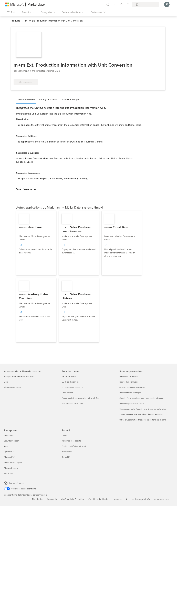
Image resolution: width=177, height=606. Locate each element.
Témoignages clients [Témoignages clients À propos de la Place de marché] (12, 387)
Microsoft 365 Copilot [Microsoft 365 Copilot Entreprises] (13, 462)
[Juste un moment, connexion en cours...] (167, 4)
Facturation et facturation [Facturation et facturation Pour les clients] (72, 403)
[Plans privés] (128, 4)
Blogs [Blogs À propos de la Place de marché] (6, 382)
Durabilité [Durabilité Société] (66, 457)
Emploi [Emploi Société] (64, 435)
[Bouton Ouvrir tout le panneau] (11, 12)
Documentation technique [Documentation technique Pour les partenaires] (130, 392)
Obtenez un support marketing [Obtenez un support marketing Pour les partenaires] (131, 387)
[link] (36, 243)
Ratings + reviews (48, 99)
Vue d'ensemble (26, 99)
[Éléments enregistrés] (121, 4)
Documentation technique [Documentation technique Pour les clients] (72, 387)
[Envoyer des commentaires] (108, 4)
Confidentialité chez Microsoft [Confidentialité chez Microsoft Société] (74, 446)
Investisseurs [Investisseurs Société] (67, 451)
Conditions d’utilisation (98, 499)
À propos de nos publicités (138, 499)
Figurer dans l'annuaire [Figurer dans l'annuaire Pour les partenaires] (128, 382)
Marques (117, 499)
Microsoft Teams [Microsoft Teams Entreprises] (11, 468)
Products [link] (15, 20)
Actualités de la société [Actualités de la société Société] (71, 440)
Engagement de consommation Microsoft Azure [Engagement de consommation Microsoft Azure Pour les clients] (81, 398)
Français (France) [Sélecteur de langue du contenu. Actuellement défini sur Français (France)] (16, 482)
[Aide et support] (114, 4)
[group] (21, 244)
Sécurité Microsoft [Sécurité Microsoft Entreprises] (11, 440)
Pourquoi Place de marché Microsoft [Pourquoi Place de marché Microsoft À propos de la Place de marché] (19, 376)
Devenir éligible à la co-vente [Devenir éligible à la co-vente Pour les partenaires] (131, 403)
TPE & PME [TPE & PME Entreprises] (8, 473)
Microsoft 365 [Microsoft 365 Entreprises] (9, 457)
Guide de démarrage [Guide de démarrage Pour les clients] (70, 382)
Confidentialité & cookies (72, 499)
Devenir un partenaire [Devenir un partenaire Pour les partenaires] (128, 376)
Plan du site (37, 499)
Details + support (71, 99)
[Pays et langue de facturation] (145, 4)
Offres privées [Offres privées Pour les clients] (67, 392)
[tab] (27, 99)
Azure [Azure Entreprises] (6, 446)
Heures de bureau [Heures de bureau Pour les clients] (69, 376)
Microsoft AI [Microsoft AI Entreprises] (9, 435)
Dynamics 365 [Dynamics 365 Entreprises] (10, 451)
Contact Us (52, 499)
